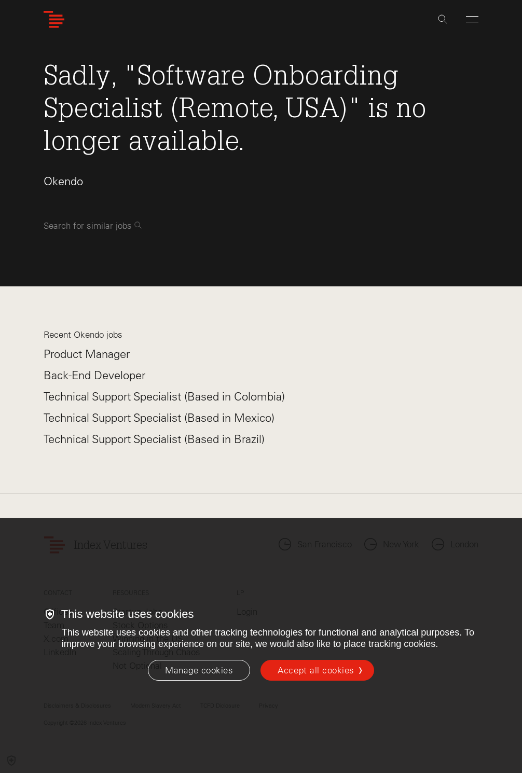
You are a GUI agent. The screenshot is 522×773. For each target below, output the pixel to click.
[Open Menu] (472, 19)
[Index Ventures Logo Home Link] (54, 19)
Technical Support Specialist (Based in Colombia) (164, 397)
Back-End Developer (94, 375)
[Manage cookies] (199, 670)
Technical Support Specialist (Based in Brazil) (154, 439)
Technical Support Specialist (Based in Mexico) (159, 418)
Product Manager (87, 354)
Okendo (63, 181)
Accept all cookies (316, 670)
